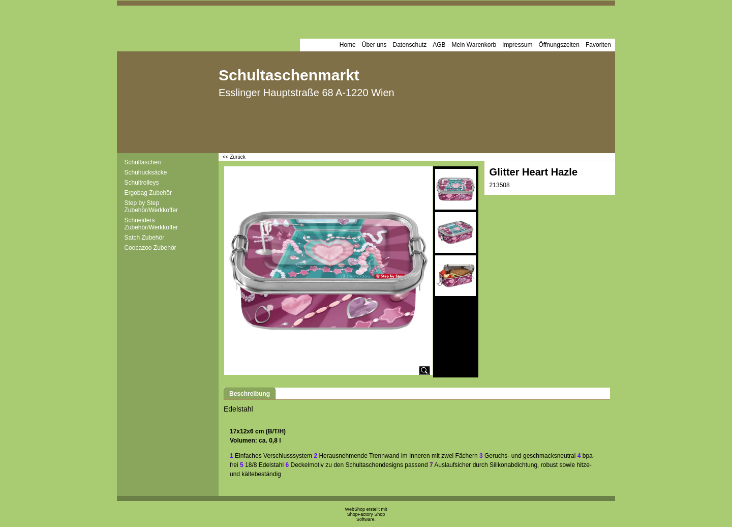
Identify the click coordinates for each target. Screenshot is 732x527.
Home (348, 44)
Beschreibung (249, 393)
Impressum (517, 44)
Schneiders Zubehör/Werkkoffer (151, 224)
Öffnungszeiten (559, 44)
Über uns (374, 44)
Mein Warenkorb (474, 44)
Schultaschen (143, 162)
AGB (439, 44)
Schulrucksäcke (146, 172)
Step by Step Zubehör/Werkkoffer (151, 206)
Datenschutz (409, 44)
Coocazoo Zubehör (150, 247)
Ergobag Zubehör (148, 192)
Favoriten (598, 44)
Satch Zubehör (145, 237)
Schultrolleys (142, 182)
